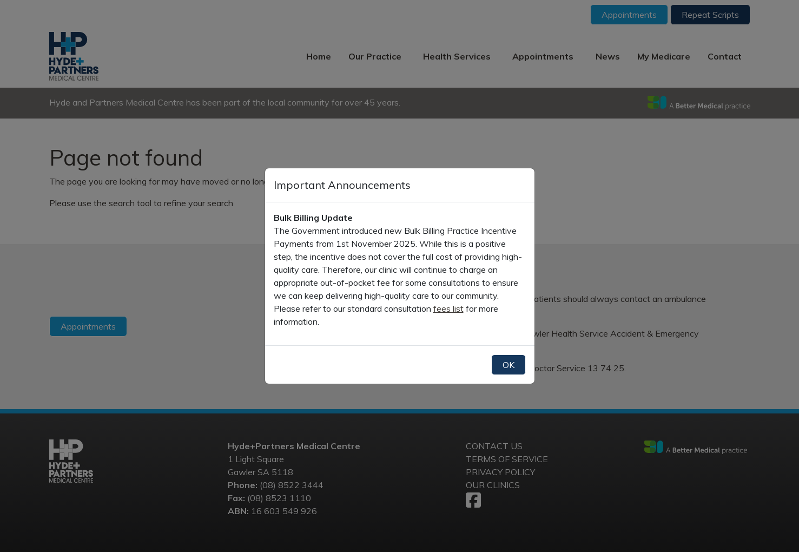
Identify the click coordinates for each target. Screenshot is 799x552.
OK (508, 364)
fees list (448, 308)
